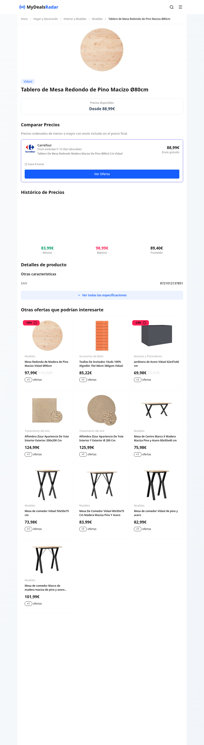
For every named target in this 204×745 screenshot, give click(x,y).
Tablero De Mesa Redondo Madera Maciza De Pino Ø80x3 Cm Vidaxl (79, 153)
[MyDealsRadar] (38, 7)
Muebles (97, 19)
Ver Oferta (102, 174)
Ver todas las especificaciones (102, 295)
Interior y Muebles (75, 19)
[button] (171, 7)
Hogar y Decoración (45, 19)
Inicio (24, 19)
